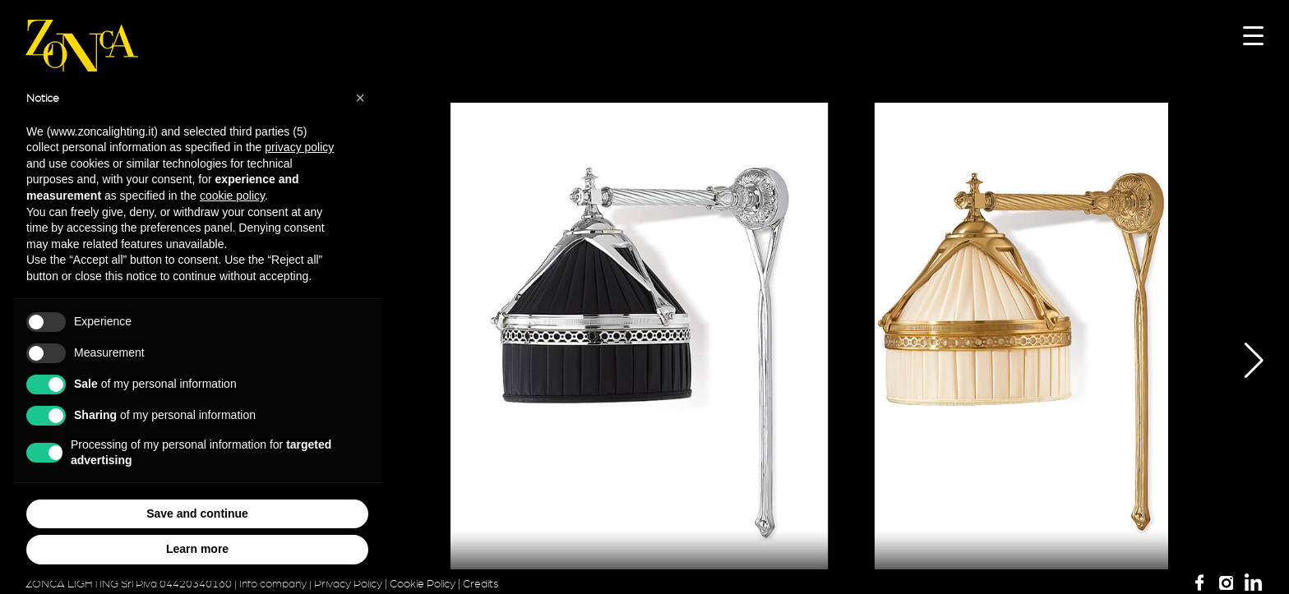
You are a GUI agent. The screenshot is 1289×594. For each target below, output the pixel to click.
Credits (480, 584)
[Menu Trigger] (1253, 35)
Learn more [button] (197, 548)
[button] (1241, 360)
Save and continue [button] (197, 513)
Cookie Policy (422, 584)
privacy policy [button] (299, 147)
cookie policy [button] (232, 195)
